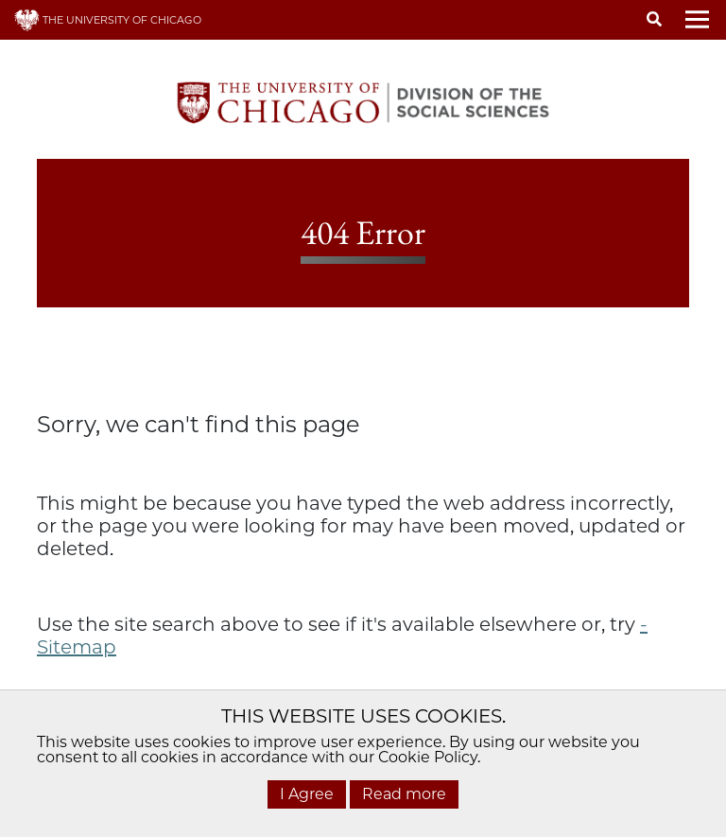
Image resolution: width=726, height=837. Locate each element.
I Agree (307, 794)
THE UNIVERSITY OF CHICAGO (107, 19)
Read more (404, 794)
